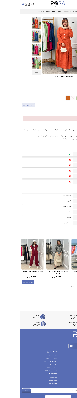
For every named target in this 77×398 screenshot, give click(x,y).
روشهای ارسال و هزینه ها (30, 362)
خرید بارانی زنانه (71, 365)
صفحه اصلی (71, 12)
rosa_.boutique (59, 346)
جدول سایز (9, 105)
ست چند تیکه (38, 12)
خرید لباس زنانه (71, 362)
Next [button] (74, 258)
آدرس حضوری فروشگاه (31, 371)
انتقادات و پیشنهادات (31, 359)
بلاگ (74, 368)
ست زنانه (47, 12)
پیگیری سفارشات (33, 365)
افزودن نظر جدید (8, 282)
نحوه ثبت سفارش (32, 377)
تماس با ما (72, 371)
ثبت (7, 391)
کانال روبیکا (72, 356)
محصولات (63, 12)
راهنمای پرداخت (33, 380)
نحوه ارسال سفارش (32, 383)
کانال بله (72, 359)
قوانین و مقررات (33, 356)
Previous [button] (3, 258)
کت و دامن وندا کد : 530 (24, 12)
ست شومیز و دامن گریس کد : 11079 (38, 273)
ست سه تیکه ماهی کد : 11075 (63, 272)
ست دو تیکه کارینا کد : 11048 (13, 272)
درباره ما (73, 374)
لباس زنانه (55, 12)
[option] (63, 258)
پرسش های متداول (32, 368)
